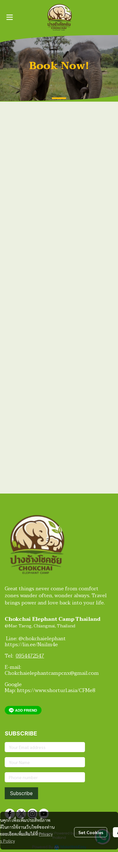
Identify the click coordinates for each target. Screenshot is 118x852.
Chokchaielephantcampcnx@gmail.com (52, 673)
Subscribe (21, 793)
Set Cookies (90, 832)
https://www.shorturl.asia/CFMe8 (56, 690)
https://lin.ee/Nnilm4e (31, 644)
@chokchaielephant (43, 638)
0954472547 (30, 656)
